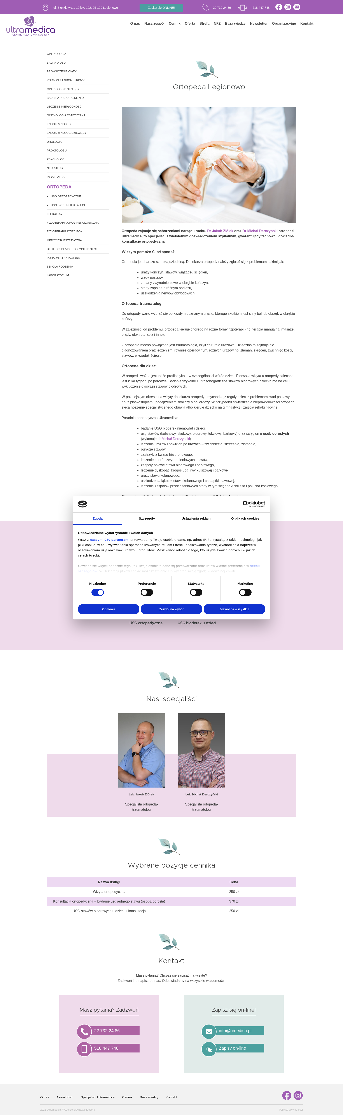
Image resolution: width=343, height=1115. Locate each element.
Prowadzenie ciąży (62, 71)
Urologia (54, 141)
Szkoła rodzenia (60, 266)
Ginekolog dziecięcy (63, 89)
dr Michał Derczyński (174, 439)
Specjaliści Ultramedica (98, 1097)
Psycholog (56, 159)
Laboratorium (58, 275)
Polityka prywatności (291, 1109)
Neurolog (55, 168)
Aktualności (64, 1097)
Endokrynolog (59, 124)
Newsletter (259, 23)
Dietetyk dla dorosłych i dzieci (72, 249)
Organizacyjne (284, 23)
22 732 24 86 (222, 7)
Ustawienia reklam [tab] (196, 518)
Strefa (204, 23)
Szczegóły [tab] (147, 518)
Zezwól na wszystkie (234, 609)
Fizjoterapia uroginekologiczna (73, 222)
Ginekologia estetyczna (66, 115)
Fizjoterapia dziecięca (64, 231)
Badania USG (56, 62)
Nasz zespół (154, 23)
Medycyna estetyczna (64, 240)
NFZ (217, 23)
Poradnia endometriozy (66, 80)
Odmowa (108, 609)
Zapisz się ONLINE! (161, 7)
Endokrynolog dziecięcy (66, 132)
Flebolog (54, 214)
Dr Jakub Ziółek (220, 231)
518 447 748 (261, 7)
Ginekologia (56, 54)
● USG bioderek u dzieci (66, 205)
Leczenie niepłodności (64, 106)
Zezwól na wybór (171, 609)
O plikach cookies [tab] (245, 518)
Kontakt (306, 23)
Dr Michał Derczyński (260, 231)
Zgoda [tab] (98, 518)
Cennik (174, 23)
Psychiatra (56, 176)
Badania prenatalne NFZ (65, 97)
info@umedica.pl (235, 1030)
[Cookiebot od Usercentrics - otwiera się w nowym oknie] (246, 504)
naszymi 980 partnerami (110, 539)
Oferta (190, 23)
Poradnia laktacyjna (63, 257)
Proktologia (57, 150)
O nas (135, 23)
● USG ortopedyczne (64, 196)
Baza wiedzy (235, 23)
